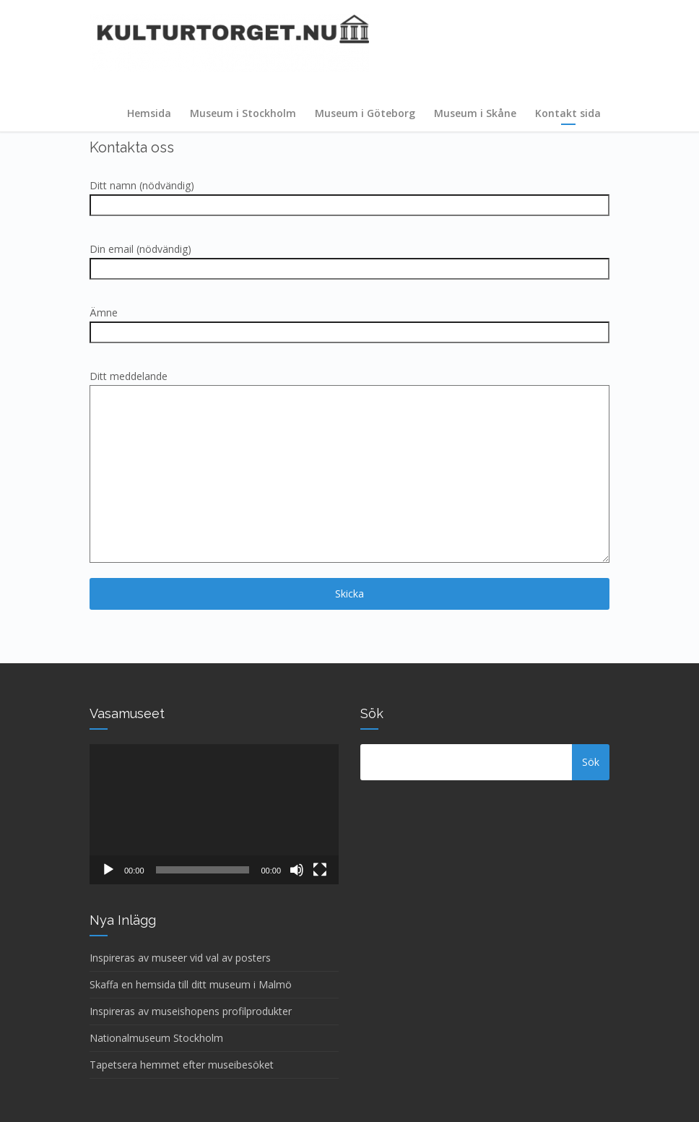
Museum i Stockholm (243, 113)
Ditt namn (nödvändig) (349, 195)
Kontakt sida (568, 113)
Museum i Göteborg (365, 113)
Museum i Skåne (475, 113)
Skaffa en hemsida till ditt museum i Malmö (191, 984)
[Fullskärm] (320, 870)
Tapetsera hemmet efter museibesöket (182, 1064)
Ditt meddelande (349, 467)
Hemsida (149, 113)
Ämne (349, 322)
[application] (214, 814)
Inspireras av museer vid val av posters (180, 958)
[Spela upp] (108, 870)
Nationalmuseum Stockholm (156, 1038)
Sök (590, 762)
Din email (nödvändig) (349, 258)
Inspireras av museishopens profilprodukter (191, 1011)
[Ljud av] (297, 870)
